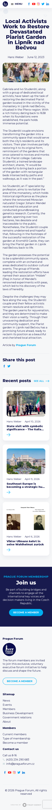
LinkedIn (47, 4)
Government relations (17, 717)
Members (9, 709)
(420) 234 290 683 (17, 759)
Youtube (33, 4)
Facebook (29, 4)
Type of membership (16, 738)
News (6, 700)
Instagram (38, 4)
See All (39, 381)
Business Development (18, 713)
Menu (18, 4)
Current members (14, 734)
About (7, 721)
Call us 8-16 (10, 755)
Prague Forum (5, 4)
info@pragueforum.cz (20, 763)
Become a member (26, 612)
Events (7, 704)
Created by (26, 805)
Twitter (43, 4)
